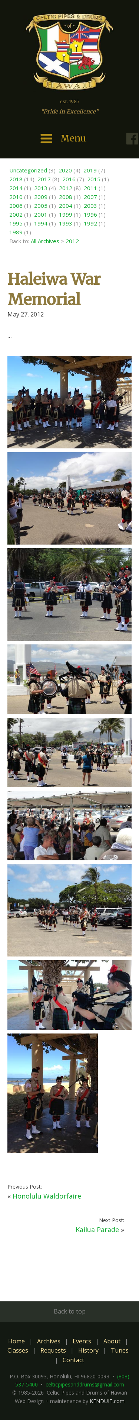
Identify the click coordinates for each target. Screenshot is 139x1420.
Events (82, 1341)
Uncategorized (28, 170)
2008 (65, 196)
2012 (65, 188)
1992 (90, 223)
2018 (16, 179)
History (88, 1350)
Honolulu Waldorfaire (47, 1196)
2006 (16, 205)
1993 (65, 223)
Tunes (120, 1350)
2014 (16, 188)
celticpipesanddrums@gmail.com (85, 1384)
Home (16, 1341)
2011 (90, 188)
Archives (48, 1341)
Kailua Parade (97, 1229)
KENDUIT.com (107, 1401)
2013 (40, 188)
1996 (90, 214)
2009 (40, 196)
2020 (65, 170)
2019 (90, 170)
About (111, 1341)
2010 (16, 196)
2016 (69, 179)
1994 (40, 223)
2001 (40, 214)
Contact (73, 1360)
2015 (93, 179)
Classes (17, 1350)
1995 (16, 223)
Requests (53, 1350)
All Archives (45, 241)
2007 (90, 196)
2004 (65, 205)
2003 (90, 205)
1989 (16, 232)
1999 (65, 214)
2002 (16, 214)
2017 (44, 179)
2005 (40, 205)
